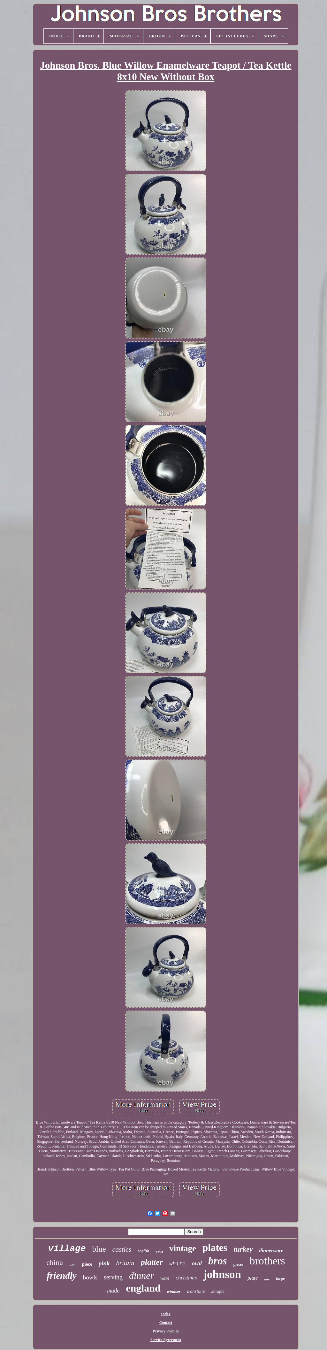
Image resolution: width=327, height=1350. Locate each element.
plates (214, 1247)
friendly (61, 1275)
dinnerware (271, 1250)
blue (99, 1249)
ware (164, 1278)
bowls (90, 1277)
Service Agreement (165, 1340)
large (280, 1278)
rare (267, 1279)
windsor (174, 1291)
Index (165, 1314)
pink (104, 1263)
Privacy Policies (166, 1331)
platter (152, 1262)
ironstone (196, 1291)
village (67, 1249)
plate (252, 1278)
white (177, 1264)
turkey (243, 1249)
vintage (182, 1248)
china (54, 1262)
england (143, 1288)
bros (217, 1261)
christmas (186, 1278)
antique (217, 1291)
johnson (222, 1274)
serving (113, 1277)
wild (72, 1265)
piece (87, 1264)
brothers (267, 1261)
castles (122, 1249)
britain (125, 1263)
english (143, 1251)
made (113, 1290)
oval (197, 1263)
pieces (238, 1264)
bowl (159, 1252)
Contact (165, 1322)
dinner (141, 1275)
